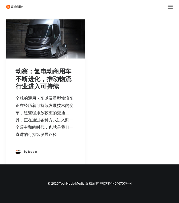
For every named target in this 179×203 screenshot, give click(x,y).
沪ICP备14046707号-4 (116, 183)
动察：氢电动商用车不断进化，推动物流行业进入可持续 (43, 79)
